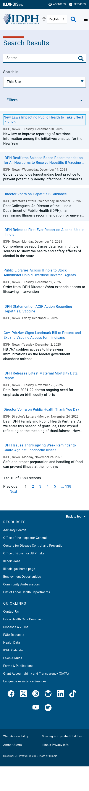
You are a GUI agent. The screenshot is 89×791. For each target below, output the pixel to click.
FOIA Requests (13, 635)
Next (13, 492)
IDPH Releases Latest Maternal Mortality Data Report (41, 375)
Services (77, 4)
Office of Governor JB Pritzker (24, 553)
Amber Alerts (12, 745)
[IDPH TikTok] (72, 694)
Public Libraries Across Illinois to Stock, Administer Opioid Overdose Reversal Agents (40, 272)
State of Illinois (48, 756)
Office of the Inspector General (25, 538)
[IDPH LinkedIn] (60, 694)
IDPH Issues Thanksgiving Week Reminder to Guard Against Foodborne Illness (40, 447)
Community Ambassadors (21, 584)
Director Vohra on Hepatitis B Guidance (35, 194)
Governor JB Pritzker (15, 756)
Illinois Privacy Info (55, 745)
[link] (11, 694)
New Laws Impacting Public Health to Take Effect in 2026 (43, 119)
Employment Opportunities (22, 576)
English (53, 19)
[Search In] (44, 82)
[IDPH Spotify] (48, 708)
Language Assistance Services (25, 681)
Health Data (11, 642)
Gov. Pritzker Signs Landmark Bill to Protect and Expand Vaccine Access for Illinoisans (42, 335)
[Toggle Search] (81, 58)
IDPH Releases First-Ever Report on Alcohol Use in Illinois (44, 232)
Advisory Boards (14, 530)
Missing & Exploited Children (62, 736)
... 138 (66, 486)
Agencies (57, 4)
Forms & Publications (18, 666)
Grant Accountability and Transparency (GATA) (36, 673)
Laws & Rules (12, 658)
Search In (10, 72)
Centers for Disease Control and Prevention (33, 545)
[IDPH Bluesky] (48, 694)
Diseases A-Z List (15, 627)
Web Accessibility (15, 736)
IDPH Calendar (13, 650)
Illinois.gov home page (19, 569)
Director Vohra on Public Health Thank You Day (41, 409)
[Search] (44, 58)
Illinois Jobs (11, 561)
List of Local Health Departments (26, 592)
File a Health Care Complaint (23, 619)
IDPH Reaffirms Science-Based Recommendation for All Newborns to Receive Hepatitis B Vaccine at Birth (44, 160)
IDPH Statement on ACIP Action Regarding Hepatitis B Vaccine (38, 308)
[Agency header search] (73, 19)
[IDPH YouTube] (35, 708)
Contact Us (11, 611)
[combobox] (57, 19)
